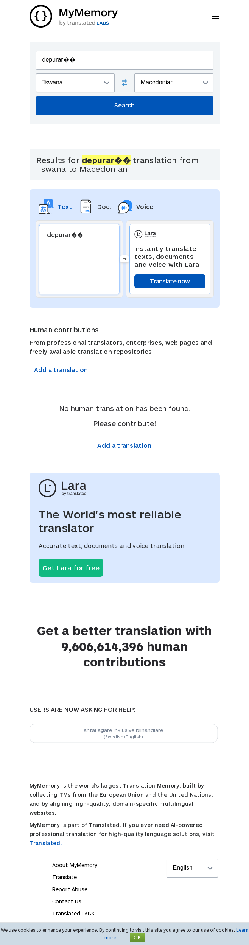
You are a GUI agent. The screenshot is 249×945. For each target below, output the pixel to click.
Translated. (46, 843)
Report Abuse (69, 889)
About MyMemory (74, 865)
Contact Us (66, 901)
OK (137, 937)
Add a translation (61, 369)
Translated (73, 913)
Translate (64, 877)
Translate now (170, 281)
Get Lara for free (71, 568)
